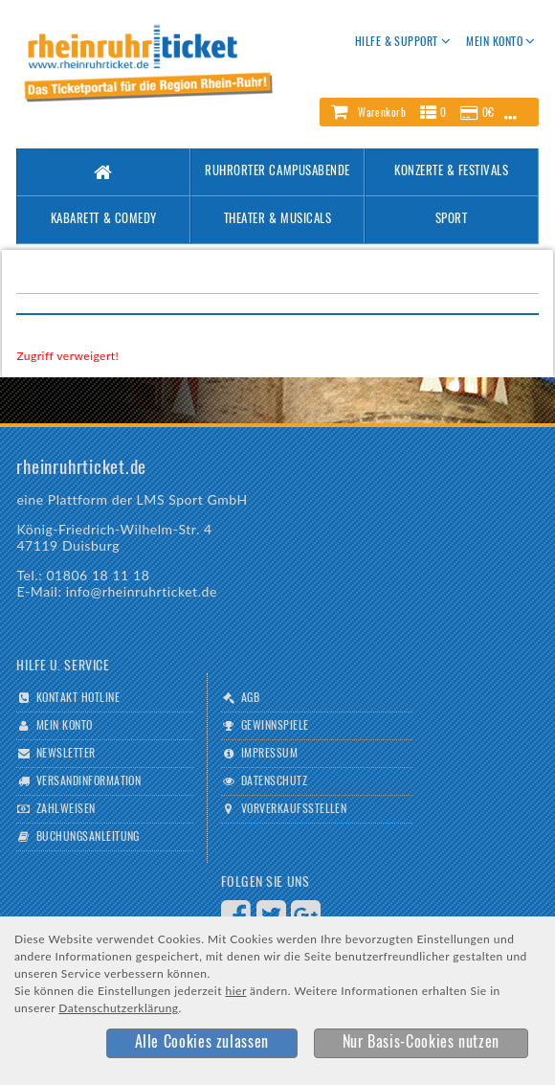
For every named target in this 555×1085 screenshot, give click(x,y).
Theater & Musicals (277, 220)
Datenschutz (274, 781)
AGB (250, 698)
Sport (451, 220)
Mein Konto (64, 726)
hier (236, 990)
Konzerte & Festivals (451, 172)
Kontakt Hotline (78, 698)
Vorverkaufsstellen (294, 809)
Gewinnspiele (275, 726)
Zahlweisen (66, 809)
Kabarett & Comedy (104, 220)
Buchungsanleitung (88, 837)
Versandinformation (89, 781)
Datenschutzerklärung (118, 1008)
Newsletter (66, 753)
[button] (429, 112)
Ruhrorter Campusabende (277, 172)
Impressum (269, 753)
